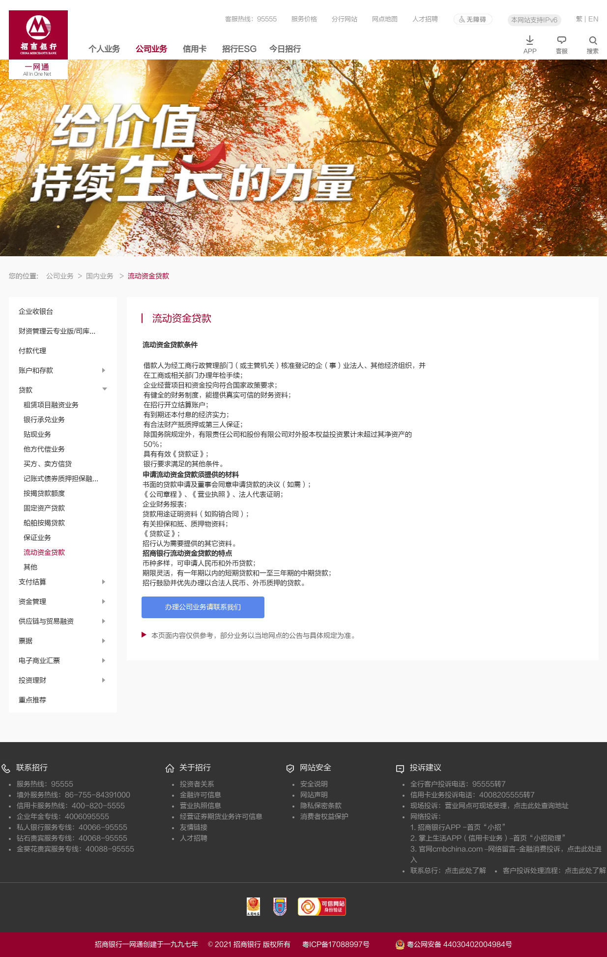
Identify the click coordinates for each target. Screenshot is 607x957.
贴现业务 (37, 434)
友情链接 (193, 827)
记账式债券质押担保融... (61, 479)
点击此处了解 (465, 871)
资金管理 (32, 602)
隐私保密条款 (321, 806)
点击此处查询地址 (541, 806)
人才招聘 (425, 19)
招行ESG (239, 49)
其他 (30, 567)
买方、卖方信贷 (48, 464)
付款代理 (32, 351)
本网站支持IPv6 (534, 20)
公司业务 (151, 49)
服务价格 (304, 19)
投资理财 (32, 680)
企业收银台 (36, 311)
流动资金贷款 (44, 552)
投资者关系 (197, 784)
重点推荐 (32, 700)
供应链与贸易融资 (46, 621)
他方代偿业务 (44, 449)
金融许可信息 (200, 795)
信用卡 (194, 49)
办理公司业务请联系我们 (203, 607)
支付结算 (32, 582)
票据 (25, 641)
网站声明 (314, 795)
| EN (591, 19)
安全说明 (314, 784)
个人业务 (104, 49)
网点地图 (385, 19)
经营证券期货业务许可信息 (221, 816)
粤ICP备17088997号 (347, 944)
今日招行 (285, 49)
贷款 (25, 390)
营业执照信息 (200, 806)
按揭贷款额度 (44, 493)
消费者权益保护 (324, 816)
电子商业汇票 (39, 661)
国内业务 (105, 276)
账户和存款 (36, 370)
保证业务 (37, 538)
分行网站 (344, 19)
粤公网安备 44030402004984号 (453, 944)
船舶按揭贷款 (44, 523)
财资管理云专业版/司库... (57, 331)
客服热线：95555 (251, 19)
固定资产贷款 (44, 508)
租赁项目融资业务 (51, 405)
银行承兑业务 (44, 420)
